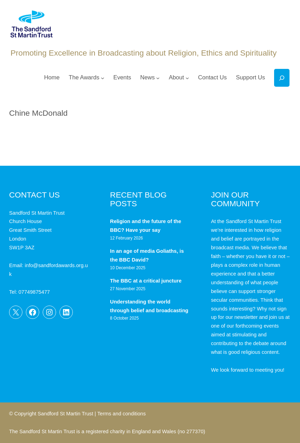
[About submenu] (187, 78)
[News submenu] (158, 78)
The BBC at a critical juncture (145, 281)
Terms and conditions (121, 413)
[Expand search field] (281, 78)
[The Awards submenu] (102, 78)
